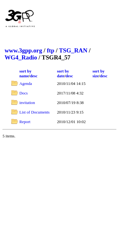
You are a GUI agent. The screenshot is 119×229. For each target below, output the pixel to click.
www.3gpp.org (23, 50)
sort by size (98, 73)
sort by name (25, 73)
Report (24, 122)
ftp (50, 50)
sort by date (63, 73)
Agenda (25, 83)
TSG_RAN (73, 50)
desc (33, 76)
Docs (23, 93)
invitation (27, 103)
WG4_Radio (20, 57)
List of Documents (34, 112)
